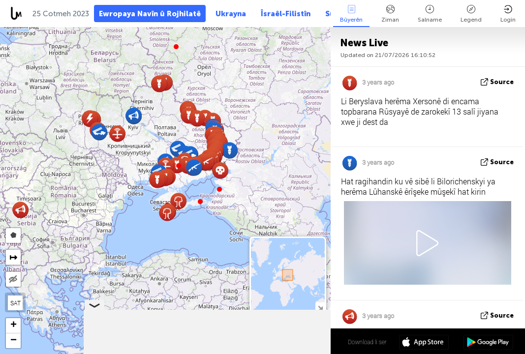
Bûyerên (351, 14)
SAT (15, 303)
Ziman (390, 14)
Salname (430, 14)
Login (508, 14)
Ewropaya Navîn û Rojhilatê (150, 13)
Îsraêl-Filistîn (285, 13)
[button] (178, 165)
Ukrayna (231, 13)
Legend (471, 14)
